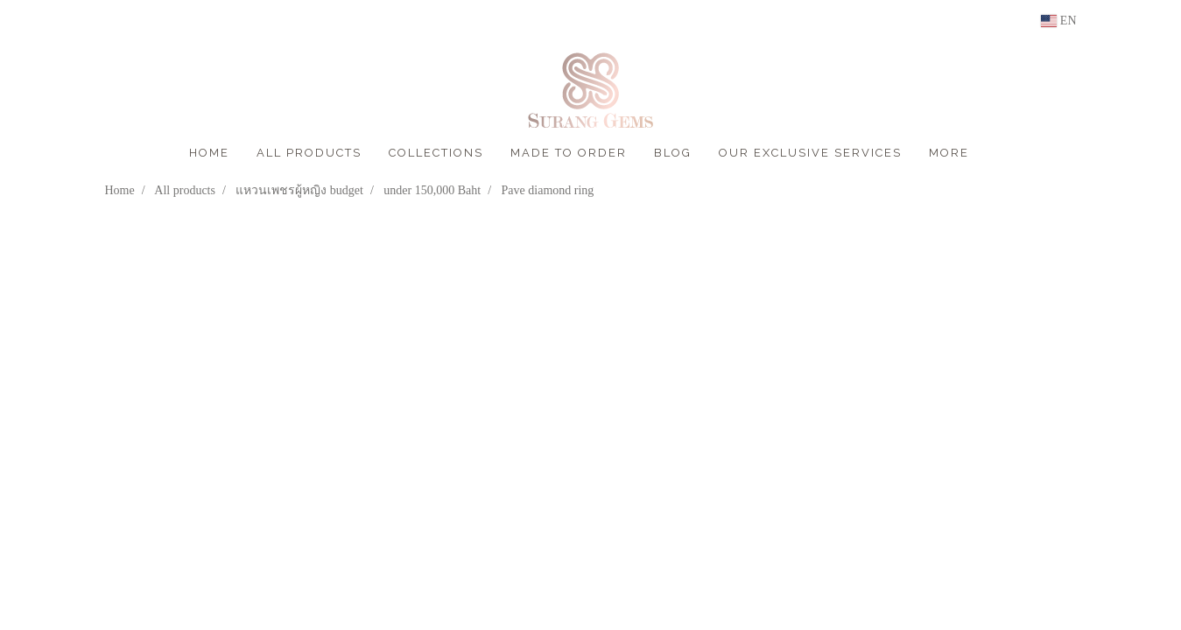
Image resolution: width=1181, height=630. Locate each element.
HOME (209, 152)
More (949, 152)
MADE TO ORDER (568, 152)
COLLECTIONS (436, 152)
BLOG (673, 152)
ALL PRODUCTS (309, 152)
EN (1059, 20)
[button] (998, 153)
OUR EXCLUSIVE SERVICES (810, 152)
